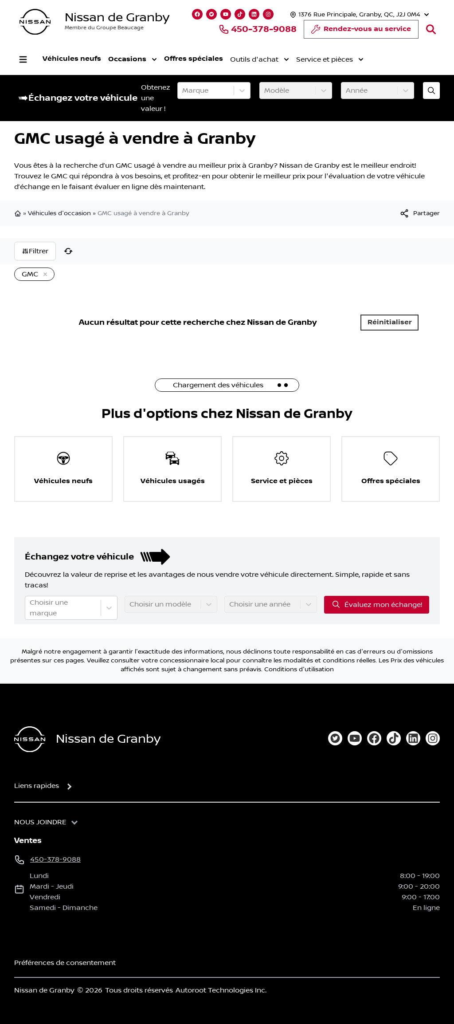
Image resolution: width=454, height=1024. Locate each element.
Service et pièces (330, 59)
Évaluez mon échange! (376, 604)
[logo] (35, 22)
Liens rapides (36, 786)
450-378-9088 (258, 29)
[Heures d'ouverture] (358, 14)
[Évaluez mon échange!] (431, 90)
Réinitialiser (390, 322)
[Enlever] (43, 274)
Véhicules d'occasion (59, 213)
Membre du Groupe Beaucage (104, 27)
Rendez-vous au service (361, 31)
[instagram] (433, 738)
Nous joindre (40, 822)
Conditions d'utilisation (299, 669)
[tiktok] (394, 738)
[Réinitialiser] (68, 251)
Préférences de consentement (65, 963)
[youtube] (355, 738)
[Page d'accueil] (29, 739)
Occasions (132, 59)
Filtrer (35, 251)
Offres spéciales (193, 59)
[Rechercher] (431, 29)
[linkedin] (413, 738)
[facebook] (374, 738)
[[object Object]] (419, 213)
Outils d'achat (259, 59)
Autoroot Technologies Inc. (221, 990)
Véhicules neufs (72, 59)
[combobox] (183, 90)
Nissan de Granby (117, 17)
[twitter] (335, 738)
